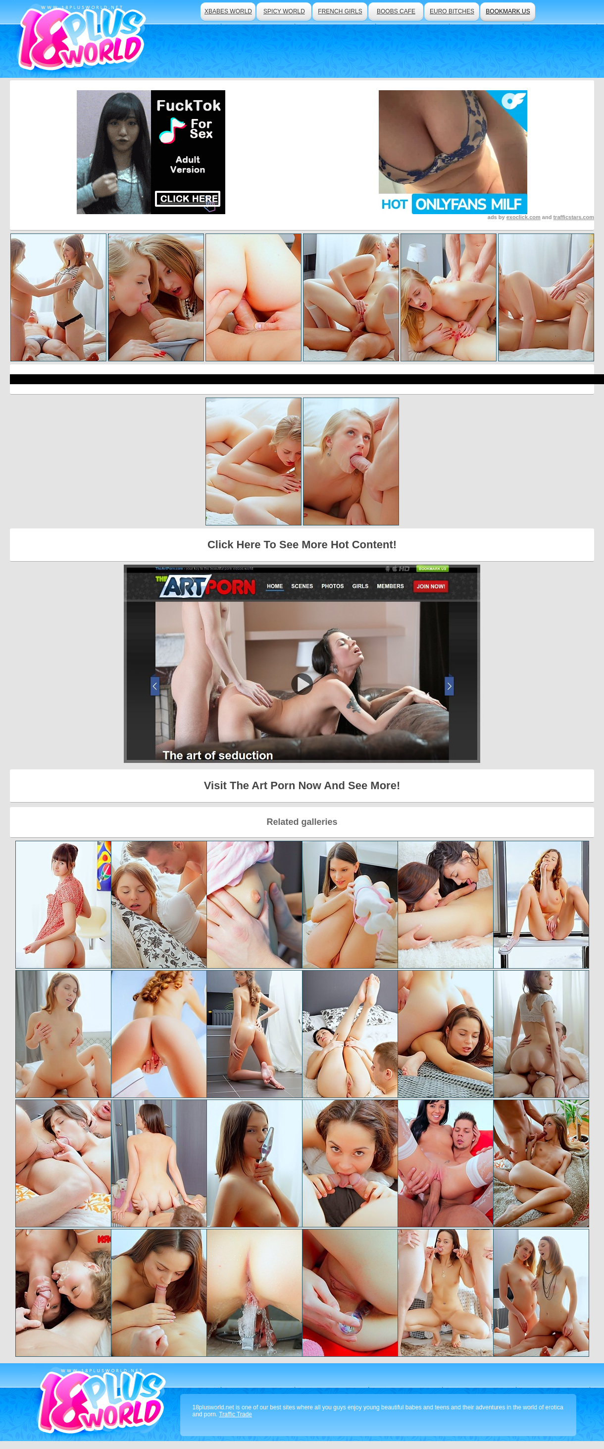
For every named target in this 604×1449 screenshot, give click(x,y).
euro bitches (452, 11)
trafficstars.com (573, 217)
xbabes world (228, 11)
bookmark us (508, 11)
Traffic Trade (235, 1414)
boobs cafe (396, 11)
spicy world (284, 11)
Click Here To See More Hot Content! (302, 544)
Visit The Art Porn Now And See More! (302, 785)
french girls (340, 11)
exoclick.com (523, 217)
